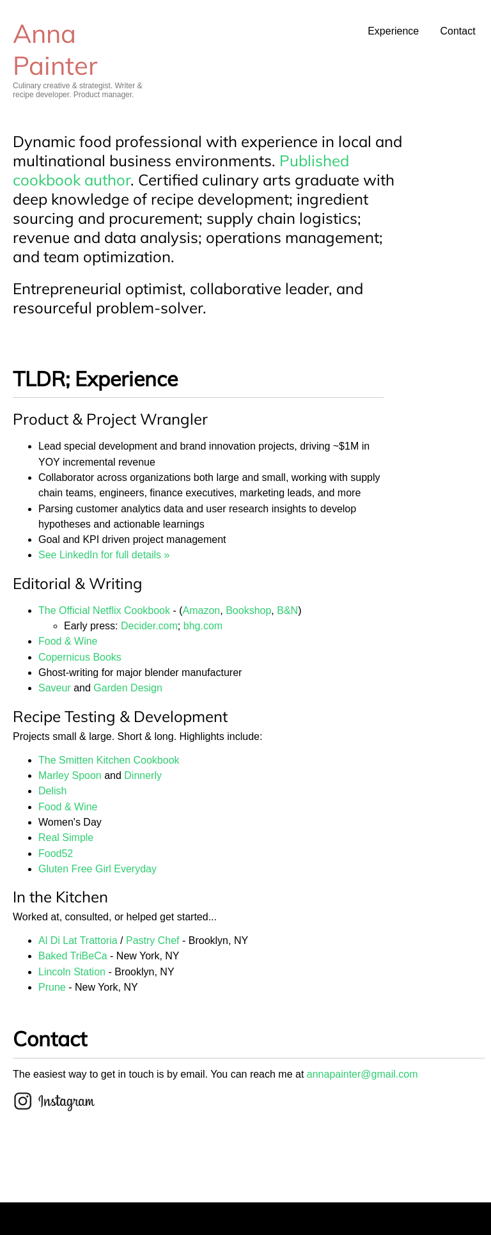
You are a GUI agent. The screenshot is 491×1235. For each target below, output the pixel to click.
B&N (287, 610)
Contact (457, 31)
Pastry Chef (153, 940)
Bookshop (248, 610)
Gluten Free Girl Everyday (97, 868)
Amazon (202, 610)
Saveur (54, 687)
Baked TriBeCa (72, 955)
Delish (52, 790)
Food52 (55, 853)
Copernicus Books (79, 657)
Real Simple (65, 837)
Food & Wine (67, 641)
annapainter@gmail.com (362, 1074)
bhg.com (202, 625)
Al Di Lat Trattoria (78, 940)
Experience (393, 31)
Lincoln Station (71, 971)
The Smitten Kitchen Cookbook (109, 760)
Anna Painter (55, 49)
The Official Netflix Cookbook (104, 610)
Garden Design (127, 687)
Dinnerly (143, 775)
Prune (52, 987)
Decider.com (149, 625)
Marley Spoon (70, 775)
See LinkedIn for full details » (103, 554)
